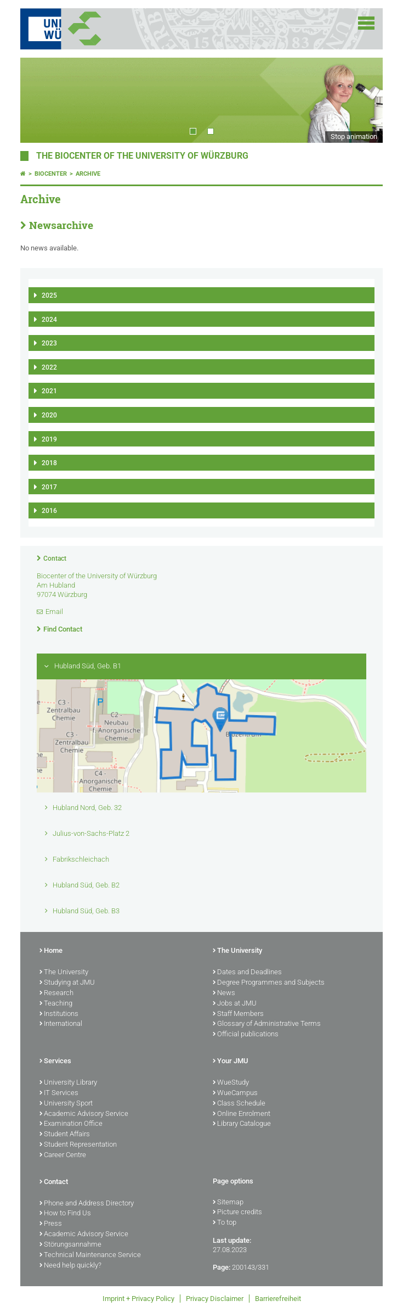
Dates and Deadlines (247, 973)
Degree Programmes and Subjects (269, 983)
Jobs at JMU (235, 1004)
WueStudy (231, 1083)
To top (224, 1223)
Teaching (55, 1004)
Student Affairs (64, 1135)
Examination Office (71, 1124)
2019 (49, 439)
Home (51, 951)
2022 (49, 367)
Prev (39, 100)
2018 (49, 463)
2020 (49, 415)
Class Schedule (239, 1104)
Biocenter (51, 173)
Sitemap (228, 1203)
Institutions (58, 1014)
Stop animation (354, 136)
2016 (49, 511)
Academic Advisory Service (83, 1114)
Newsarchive (61, 225)
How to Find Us (65, 1214)
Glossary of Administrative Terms (267, 1024)
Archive (88, 173)
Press (50, 1224)
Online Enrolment (241, 1114)
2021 (49, 391)
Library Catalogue (242, 1124)
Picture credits (237, 1213)
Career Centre (62, 1155)
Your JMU (230, 1062)
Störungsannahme (70, 1245)
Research (56, 993)
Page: (221, 1267)
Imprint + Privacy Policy (138, 1298)
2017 (49, 487)
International (60, 1024)
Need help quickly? (70, 1266)
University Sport (66, 1104)
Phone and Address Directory (86, 1204)
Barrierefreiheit (278, 1298)
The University (63, 973)
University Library (68, 1083)
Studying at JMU (67, 983)
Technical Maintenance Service (90, 1255)
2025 (49, 295)
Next (363, 100)
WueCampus (235, 1093)
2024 (49, 319)
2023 (49, 343)
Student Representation (78, 1145)
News (224, 993)
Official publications (246, 1035)
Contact (54, 558)
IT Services (58, 1093)
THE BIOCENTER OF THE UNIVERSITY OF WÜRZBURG (142, 156)
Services (55, 1062)
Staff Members (238, 1014)
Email (54, 611)
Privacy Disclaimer (214, 1298)
